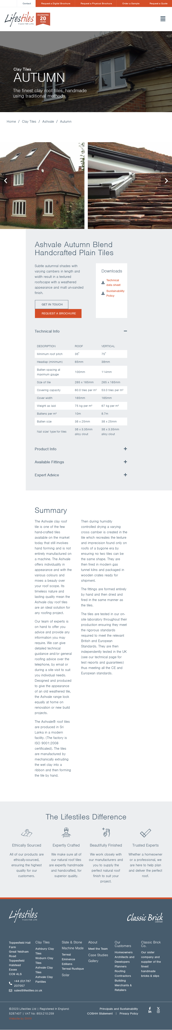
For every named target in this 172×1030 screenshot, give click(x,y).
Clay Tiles (29, 122)
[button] (119, 19)
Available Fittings (49, 462)
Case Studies (98, 955)
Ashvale (48, 122)
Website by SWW (20, 1019)
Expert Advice (47, 475)
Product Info (45, 449)
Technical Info (47, 331)
